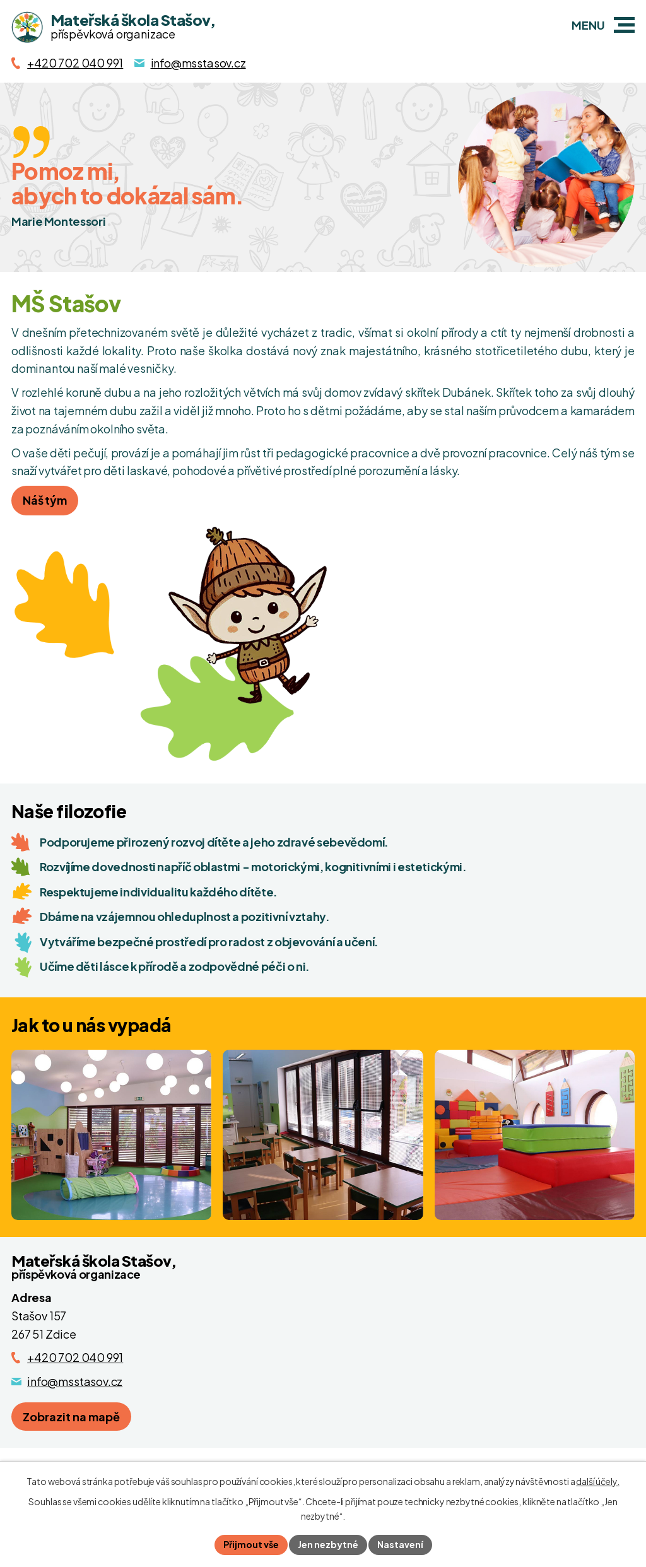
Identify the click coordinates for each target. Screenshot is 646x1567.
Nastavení (400, 1544)
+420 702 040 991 (75, 1357)
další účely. (597, 1481)
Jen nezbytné (328, 1544)
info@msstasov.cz (74, 1381)
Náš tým (45, 500)
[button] (624, 25)
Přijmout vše (251, 1544)
